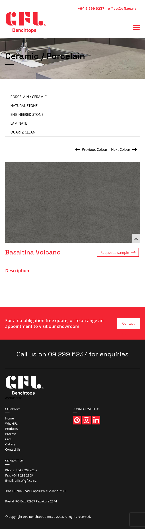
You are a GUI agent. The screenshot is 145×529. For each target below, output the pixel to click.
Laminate (18, 123)
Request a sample (114, 252)
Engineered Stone (26, 114)
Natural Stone (24, 105)
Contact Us (128, 325)
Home (9, 418)
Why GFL (11, 423)
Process (10, 434)
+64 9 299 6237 (91, 8)
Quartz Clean (22, 132)
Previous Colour (94, 149)
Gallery (10, 444)
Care (8, 439)
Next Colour (120, 149)
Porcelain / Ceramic (28, 96)
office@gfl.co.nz (122, 8)
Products (11, 429)
